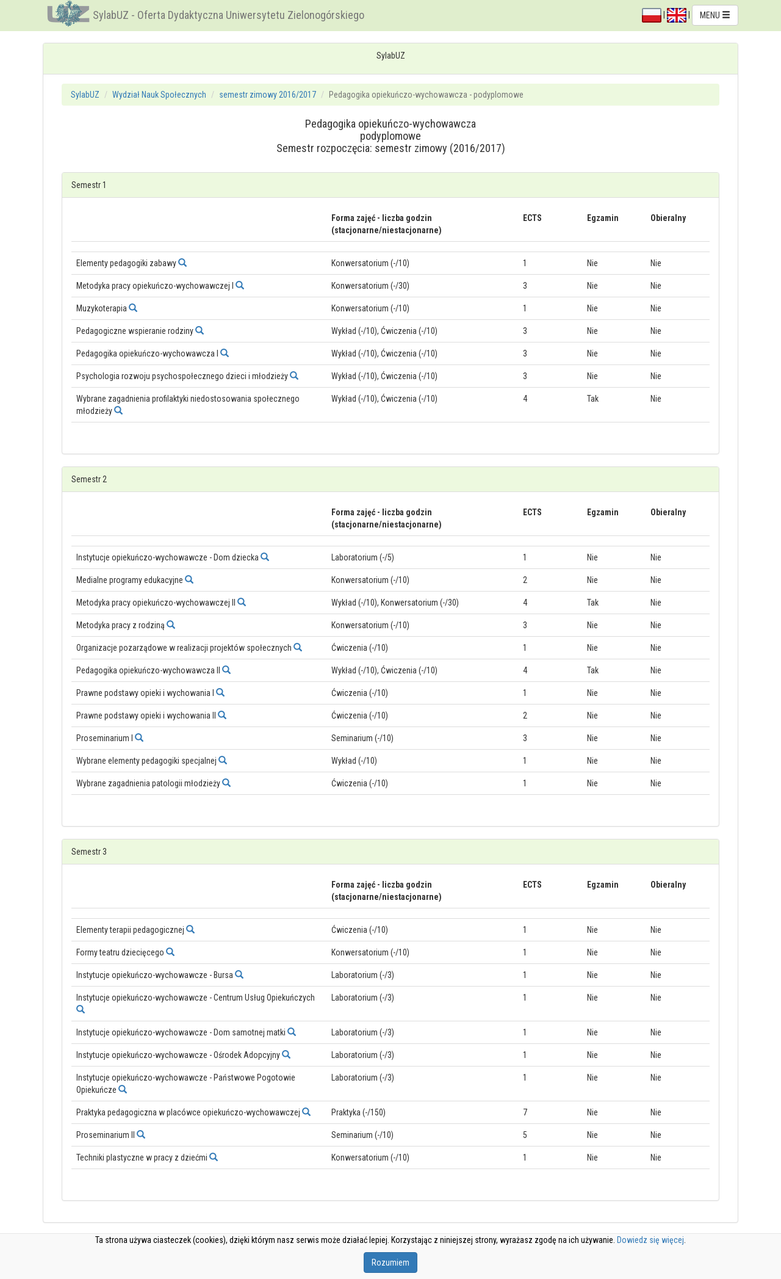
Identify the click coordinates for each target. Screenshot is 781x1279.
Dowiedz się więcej (650, 1240)
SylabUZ (85, 95)
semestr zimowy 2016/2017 (267, 95)
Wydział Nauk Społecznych (159, 95)
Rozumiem (390, 1262)
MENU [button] (715, 15)
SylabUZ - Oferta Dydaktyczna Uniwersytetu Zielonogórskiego (228, 15)
